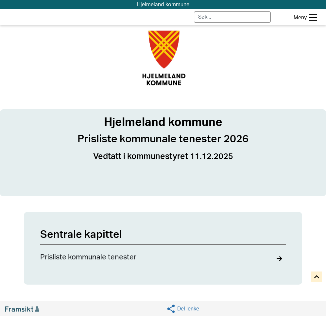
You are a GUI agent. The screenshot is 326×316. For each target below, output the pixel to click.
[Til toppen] (317, 277)
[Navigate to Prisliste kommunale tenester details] (163, 260)
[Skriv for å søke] (232, 17)
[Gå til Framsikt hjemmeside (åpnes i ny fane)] (25, 308)
